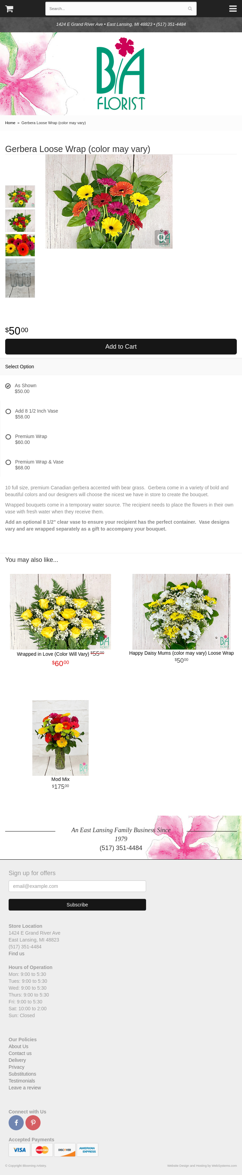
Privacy (16, 1067)
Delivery (17, 1060)
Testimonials (22, 1081)
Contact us (20, 1053)
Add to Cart (120, 346)
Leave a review (25, 1087)
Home (10, 123)
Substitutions (22, 1074)
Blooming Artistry (121, 73)
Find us (16, 953)
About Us (19, 1046)
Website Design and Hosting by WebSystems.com (202, 1165)
